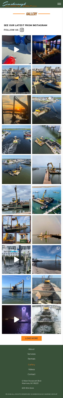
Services (31, 354)
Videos (31, 369)
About (31, 349)
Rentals (31, 359)
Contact (31, 374)
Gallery (31, 364)
